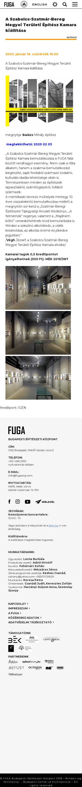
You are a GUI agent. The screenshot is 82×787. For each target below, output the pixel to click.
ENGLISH (39, 4)
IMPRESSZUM (18, 608)
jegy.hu (53, 525)
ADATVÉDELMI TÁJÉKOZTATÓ (30, 622)
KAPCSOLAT (17, 603)
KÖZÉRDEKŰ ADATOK (23, 617)
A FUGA (13, 613)
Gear (55, 4)
